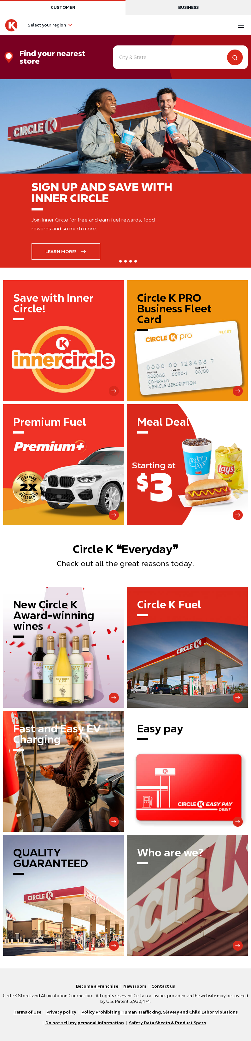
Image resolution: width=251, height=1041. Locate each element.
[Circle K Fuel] (187, 647)
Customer (63, 7)
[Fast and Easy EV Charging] (63, 771)
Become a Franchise (97, 986)
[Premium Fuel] (63, 464)
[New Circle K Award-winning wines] (63, 647)
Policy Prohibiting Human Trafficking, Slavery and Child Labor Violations (159, 1012)
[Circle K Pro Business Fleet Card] (187, 340)
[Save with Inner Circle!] (63, 340)
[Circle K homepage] (11, 25)
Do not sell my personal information (84, 1022)
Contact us (163, 986)
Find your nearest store (52, 57)
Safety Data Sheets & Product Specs (167, 1022)
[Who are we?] (187, 895)
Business (188, 7)
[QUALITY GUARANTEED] (63, 895)
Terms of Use (27, 1012)
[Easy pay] (187, 771)
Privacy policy (61, 1012)
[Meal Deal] (187, 464)
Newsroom (134, 986)
